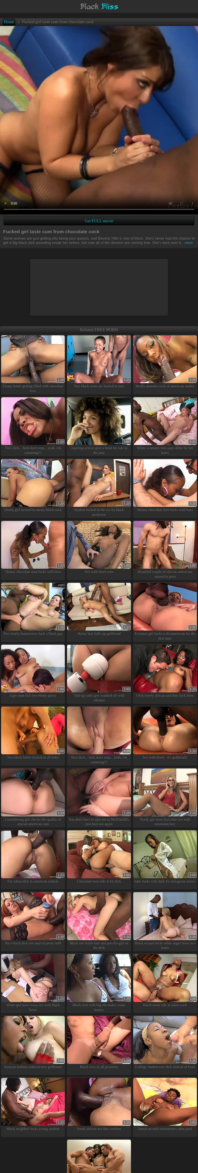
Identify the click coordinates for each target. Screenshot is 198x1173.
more (187, 243)
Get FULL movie (99, 221)
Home (9, 22)
